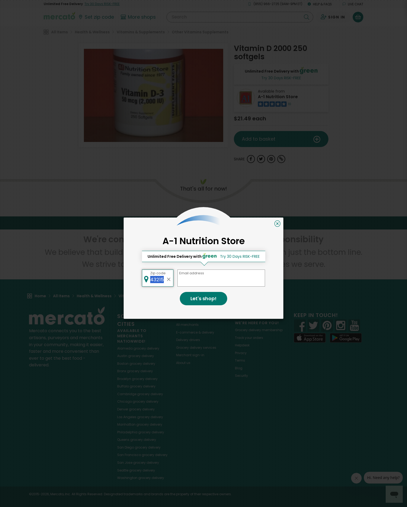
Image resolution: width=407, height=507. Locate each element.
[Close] (277, 223)
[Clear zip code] (169, 278)
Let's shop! (203, 298)
